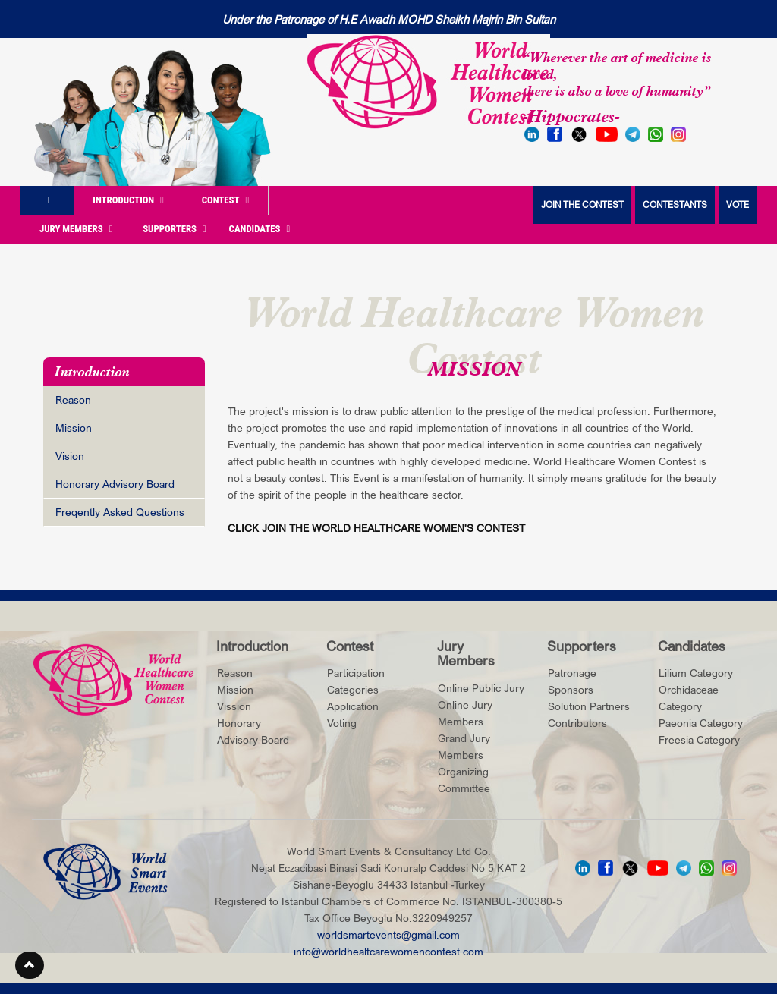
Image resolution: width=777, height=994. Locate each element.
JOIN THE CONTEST (582, 204)
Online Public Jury (481, 687)
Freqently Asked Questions (119, 511)
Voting (342, 722)
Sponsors (570, 689)
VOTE (737, 204)
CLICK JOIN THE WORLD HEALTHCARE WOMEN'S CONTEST (376, 527)
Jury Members (75, 228)
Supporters (174, 228)
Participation (356, 672)
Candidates (260, 228)
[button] (29, 965)
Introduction (128, 200)
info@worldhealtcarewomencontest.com (388, 951)
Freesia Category (699, 739)
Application (353, 706)
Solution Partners (589, 706)
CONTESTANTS (675, 204)
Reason (73, 399)
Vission (234, 706)
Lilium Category (696, 672)
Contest (226, 200)
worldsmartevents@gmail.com (388, 934)
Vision (69, 455)
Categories (353, 689)
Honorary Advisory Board (115, 483)
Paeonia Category (701, 722)
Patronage (572, 672)
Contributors (577, 722)
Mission (73, 427)
